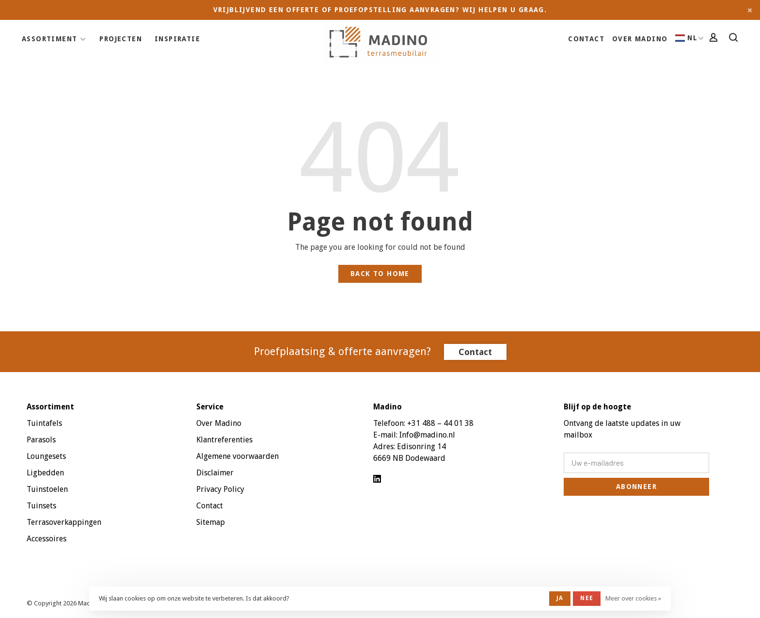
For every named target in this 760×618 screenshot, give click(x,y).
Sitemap (210, 522)
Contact (586, 39)
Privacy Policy (220, 489)
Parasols (41, 439)
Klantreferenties (224, 439)
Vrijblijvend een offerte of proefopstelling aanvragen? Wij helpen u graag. (380, 10)
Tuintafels (44, 423)
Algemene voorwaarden (237, 456)
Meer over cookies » (633, 598)
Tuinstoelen (47, 489)
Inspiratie (177, 39)
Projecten (120, 39)
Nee (586, 598)
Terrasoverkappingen (64, 522)
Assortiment (49, 39)
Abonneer (636, 486)
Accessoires (46, 538)
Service (209, 406)
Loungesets (46, 456)
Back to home (380, 273)
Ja (559, 598)
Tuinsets (41, 505)
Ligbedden (45, 472)
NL (686, 38)
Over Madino (639, 39)
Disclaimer (215, 472)
